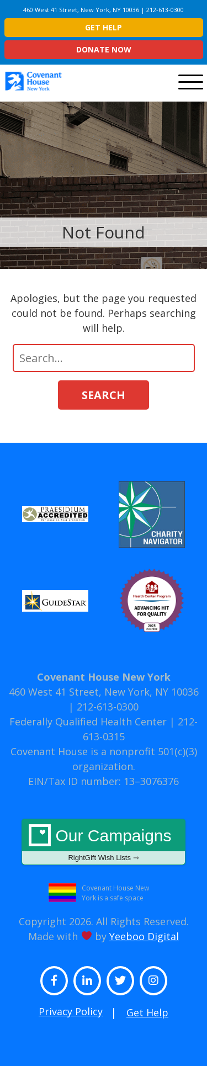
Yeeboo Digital (144, 936)
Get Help (103, 27)
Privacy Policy (71, 1011)
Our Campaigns (103, 844)
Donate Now (103, 49)
